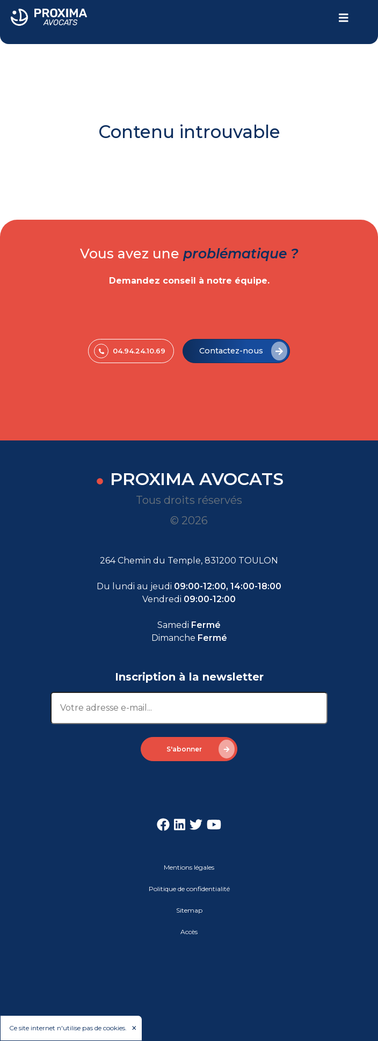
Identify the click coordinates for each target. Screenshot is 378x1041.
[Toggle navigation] (343, 18)
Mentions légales (189, 867)
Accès (189, 932)
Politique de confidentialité (189, 889)
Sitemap (189, 910)
